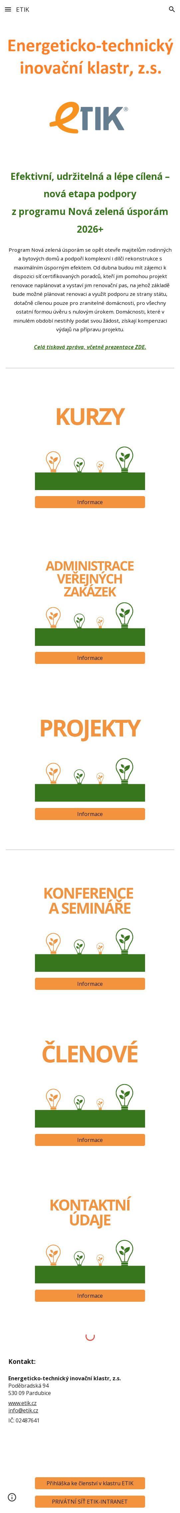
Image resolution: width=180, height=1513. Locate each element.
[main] (90, 258)
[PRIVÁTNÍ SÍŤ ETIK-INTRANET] (90, 1502)
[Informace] (90, 502)
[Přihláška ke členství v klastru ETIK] (90, 1483)
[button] (8, 9)
